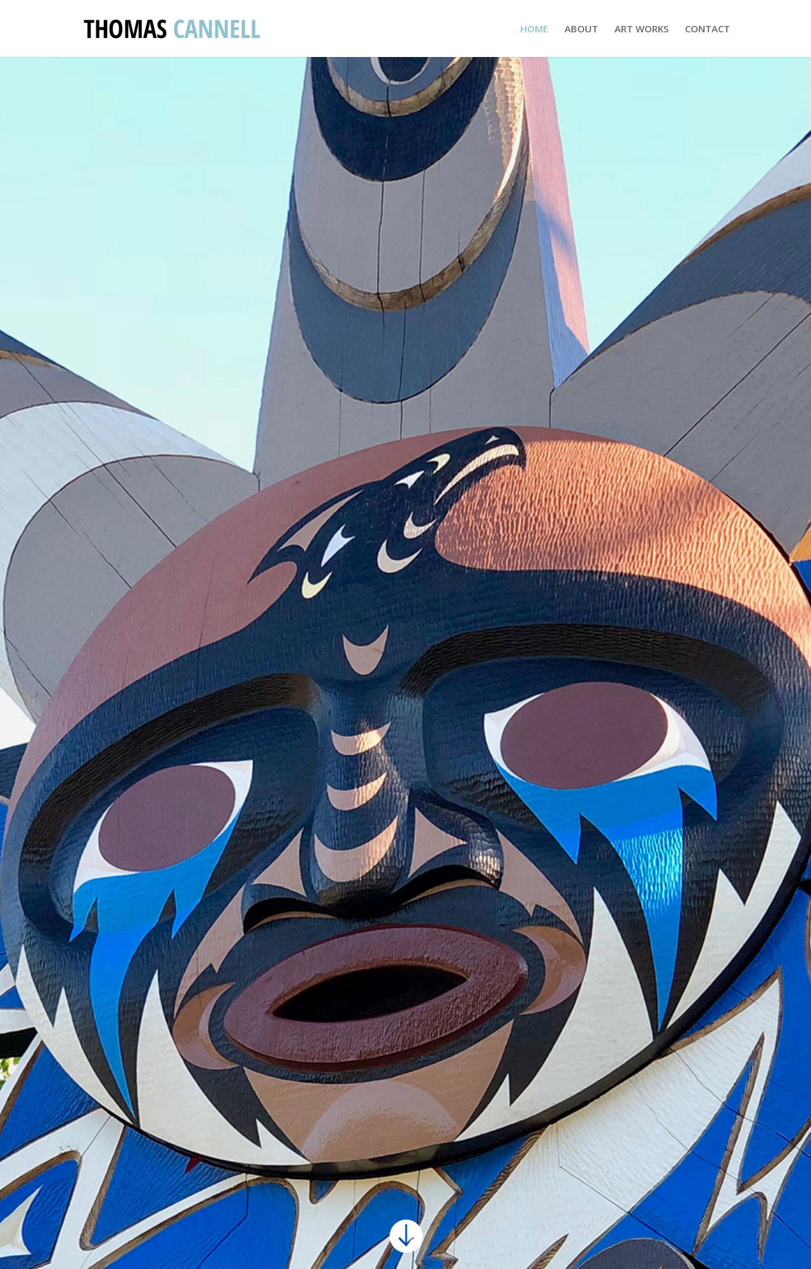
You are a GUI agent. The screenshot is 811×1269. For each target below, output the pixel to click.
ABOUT (581, 29)
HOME (534, 29)
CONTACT (707, 29)
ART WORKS (641, 29)
